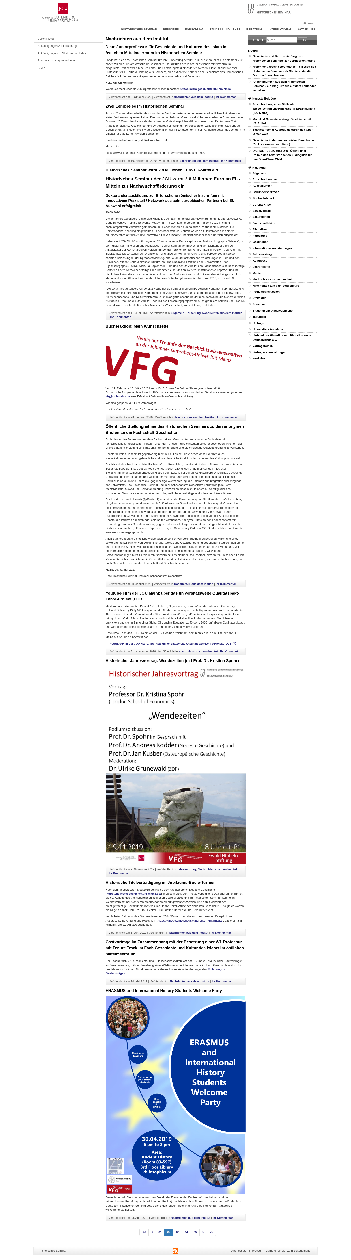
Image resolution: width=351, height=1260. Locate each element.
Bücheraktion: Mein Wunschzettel (138, 326)
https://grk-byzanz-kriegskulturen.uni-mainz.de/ (190, 920)
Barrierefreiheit (275, 1250)
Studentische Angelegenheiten (57, 60)
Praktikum (259, 298)
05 (195, 1232)
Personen (171, 29)
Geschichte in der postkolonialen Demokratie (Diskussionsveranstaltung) (283, 142)
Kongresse (260, 260)
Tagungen (259, 316)
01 (160, 1232)
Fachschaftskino (264, 223)
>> (211, 1232)
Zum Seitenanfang (298, 1250)
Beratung (254, 29)
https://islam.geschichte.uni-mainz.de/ (205, 89)
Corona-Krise (46, 38)
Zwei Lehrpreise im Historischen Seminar (145, 106)
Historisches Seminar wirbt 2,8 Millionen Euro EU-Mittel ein (162, 170)
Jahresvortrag (186, 869)
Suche (259, 40)
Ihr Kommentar (226, 97)
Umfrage (258, 323)
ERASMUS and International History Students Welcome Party (164, 990)
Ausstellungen (262, 185)
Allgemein (177, 313)
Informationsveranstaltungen (272, 248)
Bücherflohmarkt (264, 198)
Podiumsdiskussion (266, 291)
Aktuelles (306, 29)
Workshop (259, 358)
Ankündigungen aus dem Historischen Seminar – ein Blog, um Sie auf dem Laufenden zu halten (284, 86)
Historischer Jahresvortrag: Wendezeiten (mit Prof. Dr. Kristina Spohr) (172, 660)
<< (144, 1232)
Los (303, 40)
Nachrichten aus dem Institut (193, 97)
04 (186, 1232)
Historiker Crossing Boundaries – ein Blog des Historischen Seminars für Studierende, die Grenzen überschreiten (284, 71)
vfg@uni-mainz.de (118, 396)
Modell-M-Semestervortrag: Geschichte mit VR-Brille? (282, 121)
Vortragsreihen (263, 346)
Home (311, 23)
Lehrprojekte (261, 266)
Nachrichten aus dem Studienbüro (276, 285)
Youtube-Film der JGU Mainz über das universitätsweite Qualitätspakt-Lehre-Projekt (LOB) (171, 643)
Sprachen (259, 304)
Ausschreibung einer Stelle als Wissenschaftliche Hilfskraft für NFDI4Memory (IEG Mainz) (284, 108)
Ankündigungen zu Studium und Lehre (62, 53)
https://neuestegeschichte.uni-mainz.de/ (134, 893)
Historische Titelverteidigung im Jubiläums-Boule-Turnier (160, 882)
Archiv (42, 67)
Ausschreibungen (265, 179)
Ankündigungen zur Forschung (57, 46)
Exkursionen (261, 217)
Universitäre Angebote (268, 329)
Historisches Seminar (139, 29)
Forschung (194, 29)
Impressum (256, 1250)
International (280, 29)
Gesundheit (260, 242)
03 (177, 1232)
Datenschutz (238, 1250)
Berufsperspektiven (266, 192)
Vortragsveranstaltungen (269, 352)
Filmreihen (260, 229)
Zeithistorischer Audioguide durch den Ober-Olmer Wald (283, 132)
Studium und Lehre (225, 29)
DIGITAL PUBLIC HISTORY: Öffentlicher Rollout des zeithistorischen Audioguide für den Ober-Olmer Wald (282, 155)
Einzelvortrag (262, 210)
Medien (257, 273)
